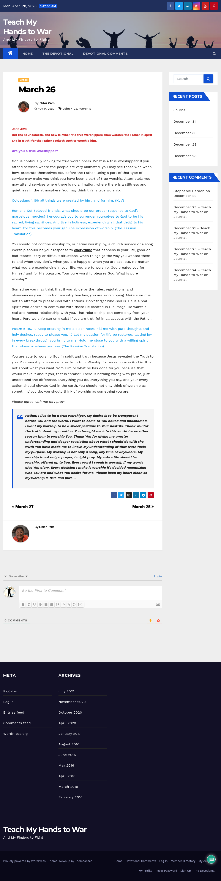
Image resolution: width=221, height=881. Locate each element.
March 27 (22, 506)
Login (157, 576)
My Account (207, 861)
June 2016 (67, 755)
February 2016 (70, 797)
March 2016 (68, 787)
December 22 (185, 196)
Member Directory (183, 861)
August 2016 (68, 744)
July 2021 (66, 691)
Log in (8, 702)
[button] (214, 53)
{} (77, 604)
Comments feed (17, 723)
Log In (163, 861)
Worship (85, 108)
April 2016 (66, 776)
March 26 (36, 89)
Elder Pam (47, 103)
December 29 (185, 144)
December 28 (185, 156)
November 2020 (72, 702)
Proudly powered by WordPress (25, 861)
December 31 (185, 121)
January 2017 (69, 734)
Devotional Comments (105, 54)
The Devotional (58, 54)
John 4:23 (70, 108)
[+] (83, 604)
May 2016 (66, 765)
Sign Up (185, 870)
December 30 (185, 133)
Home (27, 54)
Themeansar (83, 861)
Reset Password (166, 870)
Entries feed (13, 712)
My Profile (145, 870)
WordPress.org (15, 734)
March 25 (143, 506)
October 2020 (70, 712)
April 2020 (67, 723)
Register (10, 691)
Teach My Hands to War (44, 829)
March (24, 80)
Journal (180, 110)
